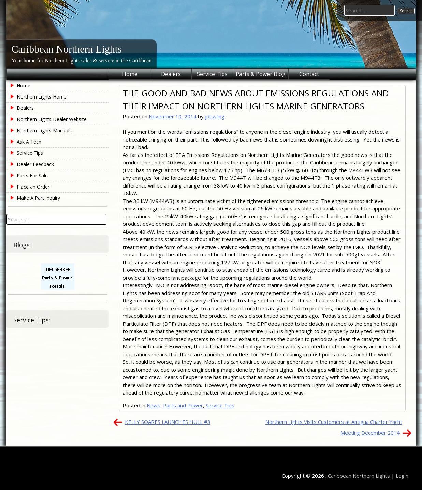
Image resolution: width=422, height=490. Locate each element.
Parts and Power (183, 405)
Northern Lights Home (42, 96)
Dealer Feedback (35, 164)
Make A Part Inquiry (38, 198)
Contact (309, 74)
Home (129, 74)
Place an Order (33, 186)
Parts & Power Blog (261, 74)
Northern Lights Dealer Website (52, 119)
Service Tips (212, 74)
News (153, 405)
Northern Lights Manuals (44, 130)
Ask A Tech (29, 141)
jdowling (214, 116)
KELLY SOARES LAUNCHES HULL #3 (167, 421)
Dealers (171, 74)
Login (402, 475)
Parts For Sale (32, 175)
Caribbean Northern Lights (67, 49)
